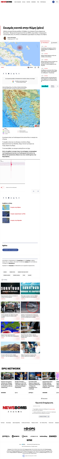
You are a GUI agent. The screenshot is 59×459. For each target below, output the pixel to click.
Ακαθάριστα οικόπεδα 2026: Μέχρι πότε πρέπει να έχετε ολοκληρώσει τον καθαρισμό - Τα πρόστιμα (49, 71)
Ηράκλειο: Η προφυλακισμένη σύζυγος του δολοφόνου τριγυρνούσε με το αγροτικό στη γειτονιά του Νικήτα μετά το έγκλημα (29, 316)
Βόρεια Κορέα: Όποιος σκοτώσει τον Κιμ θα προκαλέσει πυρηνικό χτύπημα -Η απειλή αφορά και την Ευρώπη (49, 63)
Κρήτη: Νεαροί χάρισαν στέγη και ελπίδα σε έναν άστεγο (48, 56)
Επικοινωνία (51, 422)
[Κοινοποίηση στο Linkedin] (14, 73)
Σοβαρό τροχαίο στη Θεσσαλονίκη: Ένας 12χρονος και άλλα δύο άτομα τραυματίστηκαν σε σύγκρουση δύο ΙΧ (49, 79)
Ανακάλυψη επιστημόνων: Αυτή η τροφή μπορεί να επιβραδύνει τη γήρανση (48, 49)
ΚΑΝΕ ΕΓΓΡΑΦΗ (44, 416)
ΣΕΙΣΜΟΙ (2, 67)
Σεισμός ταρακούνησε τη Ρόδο (17, 214)
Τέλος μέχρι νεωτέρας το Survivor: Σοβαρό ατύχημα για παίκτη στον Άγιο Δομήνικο (29, 296)
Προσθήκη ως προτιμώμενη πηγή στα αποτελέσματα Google (19, 82)
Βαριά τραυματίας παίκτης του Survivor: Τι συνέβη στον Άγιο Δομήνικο (9, 296)
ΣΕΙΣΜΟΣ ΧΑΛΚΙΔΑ (16, 275)
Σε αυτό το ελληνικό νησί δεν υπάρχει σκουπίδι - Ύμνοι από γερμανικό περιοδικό (9, 355)
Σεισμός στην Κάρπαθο (16, 220)
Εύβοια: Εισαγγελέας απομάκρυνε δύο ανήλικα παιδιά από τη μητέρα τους (28, 355)
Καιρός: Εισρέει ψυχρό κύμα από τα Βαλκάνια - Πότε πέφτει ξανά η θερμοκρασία (10, 335)
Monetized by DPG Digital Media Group (33, 444)
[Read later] (38, 67)
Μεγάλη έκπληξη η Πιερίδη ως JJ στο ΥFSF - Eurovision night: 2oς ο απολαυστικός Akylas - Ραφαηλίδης (21, 384)
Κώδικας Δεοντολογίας (26, 422)
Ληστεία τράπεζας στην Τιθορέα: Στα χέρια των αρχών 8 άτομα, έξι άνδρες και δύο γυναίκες (9, 316)
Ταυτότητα (2, 422)
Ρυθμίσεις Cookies (35, 422)
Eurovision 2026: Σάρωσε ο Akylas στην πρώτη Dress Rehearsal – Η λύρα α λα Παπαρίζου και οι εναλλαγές (34, 385)
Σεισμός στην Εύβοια (15, 207)
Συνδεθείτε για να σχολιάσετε (10, 249)
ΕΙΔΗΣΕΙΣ (29, 275)
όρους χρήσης (52, 409)
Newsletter (11, 265)
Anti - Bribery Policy (43, 422)
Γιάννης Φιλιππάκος (11, 37)
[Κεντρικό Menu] (57, 2)
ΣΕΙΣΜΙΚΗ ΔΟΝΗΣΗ (7, 275)
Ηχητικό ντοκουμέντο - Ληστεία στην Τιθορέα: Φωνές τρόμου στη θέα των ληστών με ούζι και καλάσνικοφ (6, 384)
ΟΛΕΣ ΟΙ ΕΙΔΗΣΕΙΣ (54, 86)
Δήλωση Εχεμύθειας (16, 422)
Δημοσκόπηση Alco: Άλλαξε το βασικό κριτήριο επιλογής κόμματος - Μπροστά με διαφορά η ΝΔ (29, 336)
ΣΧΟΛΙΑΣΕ (30, 67)
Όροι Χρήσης (8, 422)
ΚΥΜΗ (24, 275)
